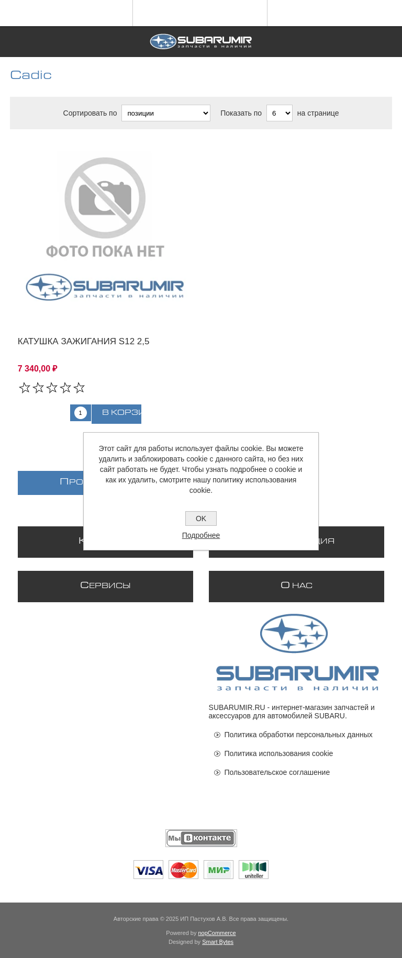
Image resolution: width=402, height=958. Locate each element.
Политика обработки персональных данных (299, 734)
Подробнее (201, 535)
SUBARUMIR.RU (237, 707)
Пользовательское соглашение (277, 772)
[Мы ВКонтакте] (201, 838)
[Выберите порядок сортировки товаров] (165, 113)
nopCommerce (217, 933)
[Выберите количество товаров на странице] (279, 113)
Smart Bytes (217, 942)
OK (201, 518)
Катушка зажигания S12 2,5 (84, 341)
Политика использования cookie (279, 753)
